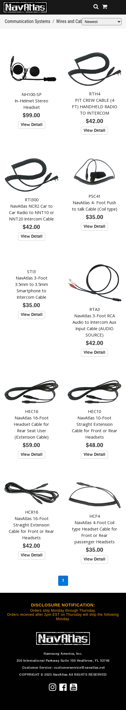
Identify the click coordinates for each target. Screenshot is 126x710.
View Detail (31, 125)
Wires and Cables (72, 21)
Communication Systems (27, 21)
